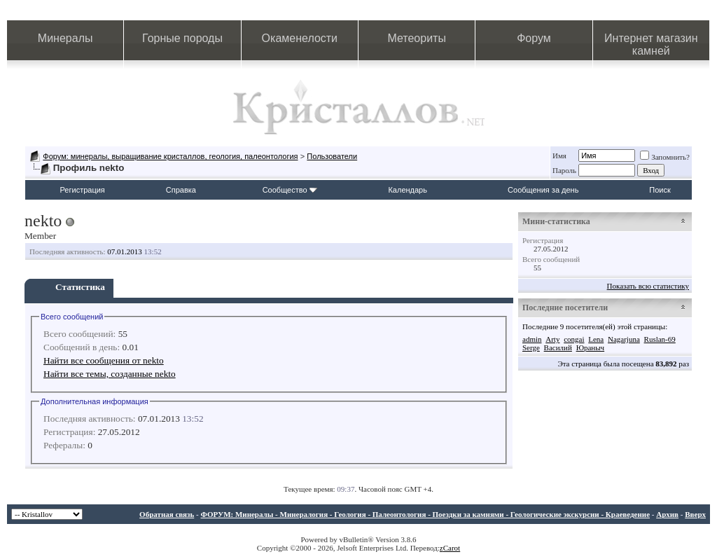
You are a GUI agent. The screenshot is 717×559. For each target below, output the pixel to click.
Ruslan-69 (660, 339)
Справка (181, 190)
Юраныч (590, 347)
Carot (451, 548)
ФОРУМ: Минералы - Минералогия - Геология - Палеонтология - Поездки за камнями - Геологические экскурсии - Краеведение (425, 514)
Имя (559, 155)
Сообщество (290, 190)
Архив (667, 514)
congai (574, 339)
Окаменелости (299, 38)
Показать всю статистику (648, 286)
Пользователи (332, 156)
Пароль (564, 170)
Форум (534, 38)
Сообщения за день (543, 190)
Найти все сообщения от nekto (103, 360)
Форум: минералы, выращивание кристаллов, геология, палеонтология (170, 156)
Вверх (695, 514)
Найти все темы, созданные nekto (109, 373)
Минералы (65, 38)
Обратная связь (166, 514)
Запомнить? (665, 157)
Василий (558, 347)
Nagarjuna (624, 339)
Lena (596, 339)
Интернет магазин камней (650, 44)
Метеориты (416, 38)
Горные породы (182, 38)
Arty (552, 339)
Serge (531, 347)
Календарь (407, 190)
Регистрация (82, 190)
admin (532, 339)
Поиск (659, 190)
